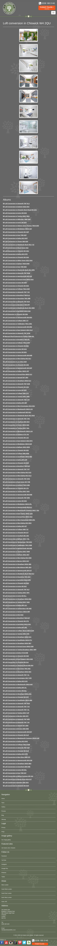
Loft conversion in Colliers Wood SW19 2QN (19, 630)
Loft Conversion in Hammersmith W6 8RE (18, 327)
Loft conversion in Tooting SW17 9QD (17, 602)
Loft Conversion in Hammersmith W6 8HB (18, 355)
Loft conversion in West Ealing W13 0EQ (18, 523)
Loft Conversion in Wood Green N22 (16, 248)
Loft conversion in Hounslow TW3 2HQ (17, 668)
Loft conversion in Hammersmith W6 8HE (18, 548)
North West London (6, 897)
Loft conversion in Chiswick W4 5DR (17, 463)
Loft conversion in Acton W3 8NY (16, 390)
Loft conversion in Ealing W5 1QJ (16, 605)
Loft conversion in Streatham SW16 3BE (18, 564)
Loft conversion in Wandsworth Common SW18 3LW (22, 738)
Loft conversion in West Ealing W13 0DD (18, 558)
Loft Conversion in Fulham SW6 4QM (17, 453)
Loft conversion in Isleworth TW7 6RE (17, 719)
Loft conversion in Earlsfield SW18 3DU (18, 624)
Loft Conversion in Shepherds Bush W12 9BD (20, 308)
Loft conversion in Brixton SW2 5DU (17, 782)
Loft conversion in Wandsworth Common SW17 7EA (22, 510)
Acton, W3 (4, 901)
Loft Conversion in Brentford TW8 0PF (17, 305)
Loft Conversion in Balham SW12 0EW (17, 447)
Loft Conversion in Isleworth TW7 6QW (17, 333)
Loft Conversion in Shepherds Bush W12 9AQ (20, 415)
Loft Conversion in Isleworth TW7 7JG (17, 292)
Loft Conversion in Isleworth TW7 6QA (17, 301)
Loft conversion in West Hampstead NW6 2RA (20, 520)
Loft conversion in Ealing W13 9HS (16, 741)
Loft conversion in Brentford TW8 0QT (17, 618)
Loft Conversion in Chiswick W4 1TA (17, 488)
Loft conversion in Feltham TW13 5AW (17, 744)
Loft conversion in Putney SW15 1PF (17, 371)
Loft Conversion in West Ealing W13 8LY (18, 358)
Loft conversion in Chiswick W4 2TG (17, 621)
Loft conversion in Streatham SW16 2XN (18, 694)
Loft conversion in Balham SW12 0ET (17, 555)
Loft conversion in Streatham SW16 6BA (18, 763)
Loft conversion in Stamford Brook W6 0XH (19, 665)
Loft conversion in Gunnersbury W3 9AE (18, 608)
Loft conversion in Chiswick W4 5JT (16, 532)
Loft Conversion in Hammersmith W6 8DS (18, 317)
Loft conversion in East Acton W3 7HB (17, 482)
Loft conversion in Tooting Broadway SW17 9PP (20, 649)
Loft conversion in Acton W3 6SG (16, 501)
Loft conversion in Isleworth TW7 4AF (17, 748)
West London (4, 885)
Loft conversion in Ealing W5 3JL (16, 687)
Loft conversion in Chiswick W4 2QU (17, 387)
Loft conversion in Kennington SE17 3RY (18, 678)
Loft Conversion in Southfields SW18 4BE (18, 456)
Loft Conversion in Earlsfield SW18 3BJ (18, 311)
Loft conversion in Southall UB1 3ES (17, 536)
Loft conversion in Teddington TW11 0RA (18, 324)
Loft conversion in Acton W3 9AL (16, 691)
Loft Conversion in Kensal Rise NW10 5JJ (18, 374)
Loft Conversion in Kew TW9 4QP (16, 235)
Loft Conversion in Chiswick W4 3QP (17, 232)
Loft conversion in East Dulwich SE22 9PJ (19, 441)
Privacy (3, 827)
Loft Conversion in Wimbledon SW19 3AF (18, 229)
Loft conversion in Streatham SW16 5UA (18, 637)
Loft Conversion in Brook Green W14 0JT (18, 779)
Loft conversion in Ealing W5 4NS (16, 627)
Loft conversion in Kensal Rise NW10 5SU (18, 517)
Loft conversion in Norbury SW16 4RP (17, 612)
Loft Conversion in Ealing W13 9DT (16, 238)
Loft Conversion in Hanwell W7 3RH (16, 377)
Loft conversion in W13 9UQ (14, 615)
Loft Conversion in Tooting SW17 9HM (17, 551)
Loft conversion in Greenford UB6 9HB (17, 767)
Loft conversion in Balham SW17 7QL (17, 539)
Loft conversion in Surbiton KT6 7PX (17, 434)
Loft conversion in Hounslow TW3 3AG (17, 577)
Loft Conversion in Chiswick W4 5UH (17, 786)
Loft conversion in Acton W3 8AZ (16, 586)
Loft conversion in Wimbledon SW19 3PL (18, 504)
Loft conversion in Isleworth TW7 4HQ (17, 479)
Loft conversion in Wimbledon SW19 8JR (18, 444)
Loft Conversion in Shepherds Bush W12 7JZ (19, 244)
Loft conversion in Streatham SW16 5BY (18, 643)
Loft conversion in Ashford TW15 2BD (17, 485)
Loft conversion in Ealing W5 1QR (16, 460)
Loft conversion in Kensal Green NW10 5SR (19, 646)
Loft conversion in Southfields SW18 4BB (18, 700)
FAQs (2, 831)
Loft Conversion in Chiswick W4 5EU (17, 346)
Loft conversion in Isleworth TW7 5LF (17, 589)
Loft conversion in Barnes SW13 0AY (17, 561)
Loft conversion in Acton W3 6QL (16, 770)
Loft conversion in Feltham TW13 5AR (17, 343)
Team (2, 802)
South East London (6, 893)
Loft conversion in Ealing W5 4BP (16, 403)
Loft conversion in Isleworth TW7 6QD (17, 703)
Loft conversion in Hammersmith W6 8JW (18, 760)
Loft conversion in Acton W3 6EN (16, 282)
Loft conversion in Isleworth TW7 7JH (17, 400)
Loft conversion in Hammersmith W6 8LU (18, 507)
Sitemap (3, 819)
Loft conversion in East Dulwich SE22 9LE (19, 330)
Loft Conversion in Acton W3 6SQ (16, 213)
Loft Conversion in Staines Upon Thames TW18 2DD (22, 226)
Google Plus (4, 868)
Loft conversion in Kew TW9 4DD (16, 267)
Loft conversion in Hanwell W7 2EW (16, 725)
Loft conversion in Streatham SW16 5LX (18, 381)
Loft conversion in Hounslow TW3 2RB (17, 298)
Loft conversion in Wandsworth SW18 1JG (19, 409)
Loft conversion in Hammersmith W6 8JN (18, 276)
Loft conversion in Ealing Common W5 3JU (19, 776)
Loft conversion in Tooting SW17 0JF (17, 713)
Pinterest (3, 872)
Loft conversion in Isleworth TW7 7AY (17, 722)
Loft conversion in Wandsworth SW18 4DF (19, 684)
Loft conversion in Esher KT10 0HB (16, 653)
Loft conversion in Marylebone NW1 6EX (18, 567)
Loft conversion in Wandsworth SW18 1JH (19, 431)
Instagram (4, 864)
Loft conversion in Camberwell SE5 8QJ (18, 412)
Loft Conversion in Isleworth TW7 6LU (17, 203)
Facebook (4, 856)
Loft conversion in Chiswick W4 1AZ (17, 437)
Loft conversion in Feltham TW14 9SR (17, 289)
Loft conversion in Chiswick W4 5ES (17, 450)
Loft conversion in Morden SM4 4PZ (16, 716)
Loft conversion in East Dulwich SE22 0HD (19, 659)
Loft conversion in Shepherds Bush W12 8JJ (19, 574)
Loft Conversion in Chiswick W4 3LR (17, 735)
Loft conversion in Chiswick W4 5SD (17, 656)
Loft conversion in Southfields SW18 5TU (18, 640)
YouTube (3, 860)
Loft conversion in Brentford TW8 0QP (17, 466)
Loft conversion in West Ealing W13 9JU (18, 472)
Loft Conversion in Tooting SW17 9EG (17, 216)
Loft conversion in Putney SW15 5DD (17, 425)
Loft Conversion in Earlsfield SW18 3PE (18, 580)
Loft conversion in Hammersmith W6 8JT (18, 570)
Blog (2, 815)
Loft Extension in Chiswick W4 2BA (16, 314)
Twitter (3, 876)
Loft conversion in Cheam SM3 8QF (16, 241)
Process (3, 811)
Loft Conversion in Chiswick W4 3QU (17, 251)
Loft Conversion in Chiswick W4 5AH (17, 257)
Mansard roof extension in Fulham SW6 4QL (19, 336)
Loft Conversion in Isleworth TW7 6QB (17, 384)
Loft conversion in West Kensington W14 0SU (20, 406)
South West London (6, 889)
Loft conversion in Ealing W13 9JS (16, 681)
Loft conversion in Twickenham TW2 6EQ (18, 542)
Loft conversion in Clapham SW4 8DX (17, 422)
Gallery (3, 807)
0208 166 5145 (5, 924)
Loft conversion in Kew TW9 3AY (15, 773)
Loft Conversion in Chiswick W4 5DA (17, 286)
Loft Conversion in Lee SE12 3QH (16, 362)
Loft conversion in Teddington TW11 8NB (18, 545)
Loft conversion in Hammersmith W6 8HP (18, 368)
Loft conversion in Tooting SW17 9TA (17, 634)
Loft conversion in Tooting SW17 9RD (17, 396)
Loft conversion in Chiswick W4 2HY (17, 697)
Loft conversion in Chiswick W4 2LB (17, 751)
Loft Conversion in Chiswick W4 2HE (17, 365)
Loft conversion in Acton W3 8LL (15, 596)
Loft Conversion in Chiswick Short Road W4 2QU (21, 210)
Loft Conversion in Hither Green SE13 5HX (19, 260)
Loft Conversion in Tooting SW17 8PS (17, 593)
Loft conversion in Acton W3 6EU (16, 352)
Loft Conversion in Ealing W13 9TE (16, 254)
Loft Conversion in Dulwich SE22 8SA (17, 207)
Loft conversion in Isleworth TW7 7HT (17, 469)
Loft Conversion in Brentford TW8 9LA (17, 295)
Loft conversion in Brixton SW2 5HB (17, 729)
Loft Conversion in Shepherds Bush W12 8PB (20, 270)
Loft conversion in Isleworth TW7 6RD (17, 498)
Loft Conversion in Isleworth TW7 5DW (17, 273)
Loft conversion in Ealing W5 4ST (16, 526)
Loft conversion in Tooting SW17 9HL (17, 428)
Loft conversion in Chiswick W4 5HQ (17, 583)
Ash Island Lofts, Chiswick (8, 848)
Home (3, 798)
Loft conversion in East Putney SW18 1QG (19, 513)
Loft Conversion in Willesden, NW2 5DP (18, 219)
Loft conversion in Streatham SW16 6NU (18, 599)
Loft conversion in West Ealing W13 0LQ (18, 475)
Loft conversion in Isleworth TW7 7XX (17, 706)
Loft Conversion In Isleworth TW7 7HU (17, 419)
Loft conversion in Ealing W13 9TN (16, 754)
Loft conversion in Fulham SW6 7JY (16, 320)
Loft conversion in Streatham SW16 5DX (18, 672)
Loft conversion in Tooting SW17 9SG (17, 491)
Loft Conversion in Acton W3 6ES (16, 222)
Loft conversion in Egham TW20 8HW (17, 263)
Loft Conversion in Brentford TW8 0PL (17, 339)
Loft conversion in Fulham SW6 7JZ (16, 529)
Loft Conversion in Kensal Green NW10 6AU (19, 279)
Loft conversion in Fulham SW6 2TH (17, 393)
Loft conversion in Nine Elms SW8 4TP (17, 757)
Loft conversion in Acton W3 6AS (16, 349)
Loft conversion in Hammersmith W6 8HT (18, 732)
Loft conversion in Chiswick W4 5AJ (17, 662)
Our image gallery (6, 840)
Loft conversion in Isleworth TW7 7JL (17, 675)
